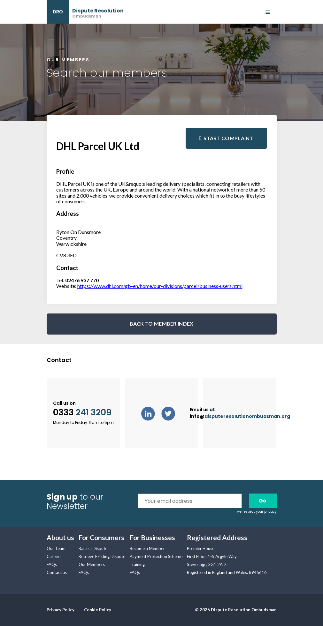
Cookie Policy (97, 609)
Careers (54, 556)
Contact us (57, 572)
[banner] (85, 12)
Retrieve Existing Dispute (102, 556)
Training (137, 564)
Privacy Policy (60, 609)
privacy (270, 511)
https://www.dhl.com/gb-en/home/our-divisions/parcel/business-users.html (159, 286)
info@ (240, 416)
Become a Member (147, 548)
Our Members (92, 564)
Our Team (56, 548)
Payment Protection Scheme (156, 556)
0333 (82, 413)
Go (262, 500)
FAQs (52, 564)
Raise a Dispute (93, 548)
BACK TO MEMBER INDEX (162, 324)
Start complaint (228, 138)
